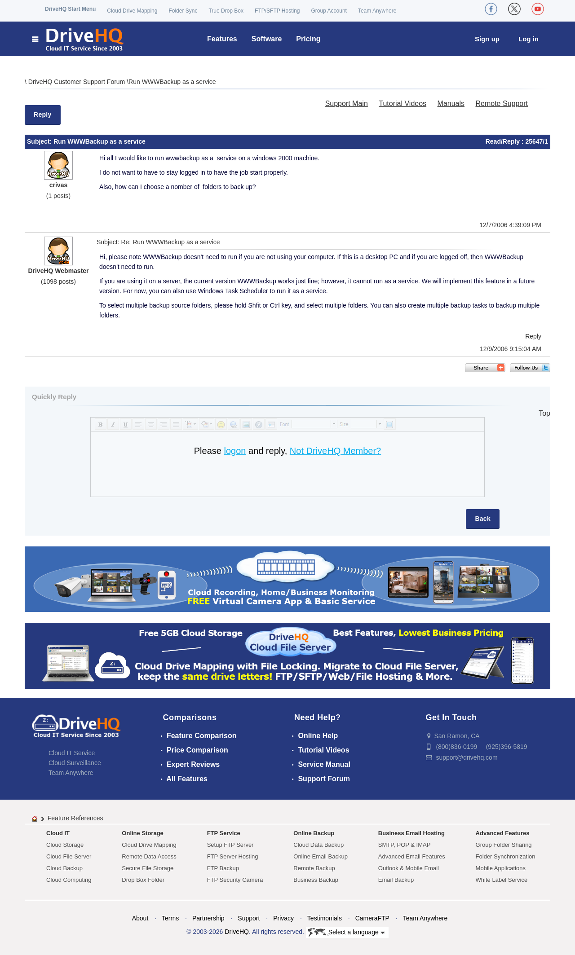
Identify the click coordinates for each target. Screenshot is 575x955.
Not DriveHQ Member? (335, 451)
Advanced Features (503, 833)
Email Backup (396, 879)
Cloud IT (58, 833)
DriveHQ (237, 931)
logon (235, 451)
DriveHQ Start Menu (70, 9)
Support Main (346, 103)
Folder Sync (182, 11)
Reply (43, 114)
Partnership (208, 918)
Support (249, 918)
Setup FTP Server (230, 844)
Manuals (451, 103)
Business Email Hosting (411, 833)
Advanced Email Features (411, 856)
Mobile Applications (501, 868)
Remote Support (501, 103)
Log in (528, 39)
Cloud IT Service (72, 753)
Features (222, 39)
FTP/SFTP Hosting (277, 11)
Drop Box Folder (143, 879)
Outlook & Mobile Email (408, 868)
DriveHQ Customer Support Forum (77, 81)
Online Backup (313, 833)
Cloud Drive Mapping (132, 11)
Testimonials (324, 918)
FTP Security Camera (235, 879)
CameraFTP (372, 918)
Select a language (346, 932)
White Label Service (502, 879)
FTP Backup (223, 868)
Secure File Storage (147, 868)
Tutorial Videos (402, 103)
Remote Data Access (149, 856)
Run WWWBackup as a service (172, 81)
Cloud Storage (65, 844)
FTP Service (223, 833)
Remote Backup (314, 868)
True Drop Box (225, 11)
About (140, 918)
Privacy (283, 918)
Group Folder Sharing (504, 844)
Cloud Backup (64, 868)
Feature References (75, 818)
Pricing (308, 39)
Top (544, 413)
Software (267, 39)
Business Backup (315, 879)
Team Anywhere (377, 11)
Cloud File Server (68, 856)
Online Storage (142, 833)
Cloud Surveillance (75, 762)
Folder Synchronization (505, 856)
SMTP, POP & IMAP (404, 844)
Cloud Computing (68, 879)
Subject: (40, 141)
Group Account (329, 11)
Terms (170, 918)
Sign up (487, 39)
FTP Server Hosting (232, 856)
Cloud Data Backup (318, 844)
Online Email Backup (320, 856)
